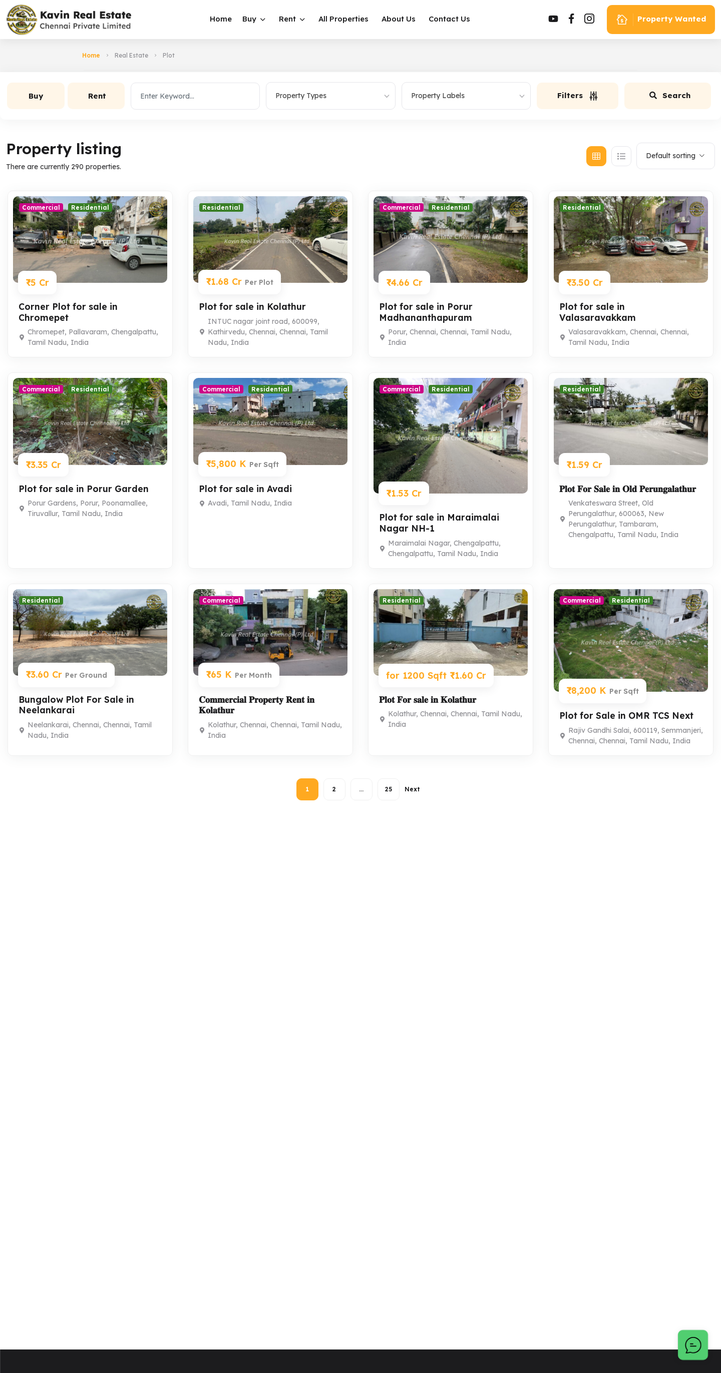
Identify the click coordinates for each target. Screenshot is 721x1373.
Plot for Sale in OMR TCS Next (628, 715)
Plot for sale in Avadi (247, 489)
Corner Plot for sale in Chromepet (69, 312)
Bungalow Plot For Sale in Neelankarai (78, 705)
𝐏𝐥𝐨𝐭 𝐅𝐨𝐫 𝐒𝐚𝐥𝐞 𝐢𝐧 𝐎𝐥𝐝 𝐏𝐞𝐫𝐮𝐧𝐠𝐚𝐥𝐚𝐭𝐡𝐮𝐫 (628, 489)
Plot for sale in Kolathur (254, 306)
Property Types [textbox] (300, 95)
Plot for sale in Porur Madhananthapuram (427, 312)
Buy (252, 19)
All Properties (346, 19)
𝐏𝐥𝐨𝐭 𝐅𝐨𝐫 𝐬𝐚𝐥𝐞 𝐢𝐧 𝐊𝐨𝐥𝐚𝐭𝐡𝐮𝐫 (428, 699)
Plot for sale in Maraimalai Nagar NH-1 (440, 523)
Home (223, 19)
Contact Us (452, 19)
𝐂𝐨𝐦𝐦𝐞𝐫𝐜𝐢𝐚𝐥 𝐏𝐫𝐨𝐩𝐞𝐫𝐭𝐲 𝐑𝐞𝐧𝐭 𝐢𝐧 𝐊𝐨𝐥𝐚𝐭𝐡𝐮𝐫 (257, 705)
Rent (289, 19)
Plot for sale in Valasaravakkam (598, 312)
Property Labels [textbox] (438, 95)
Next (412, 789)
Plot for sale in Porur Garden (85, 489)
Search (669, 95)
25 (388, 789)
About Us (401, 19)
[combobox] (330, 96)
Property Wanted (661, 20)
